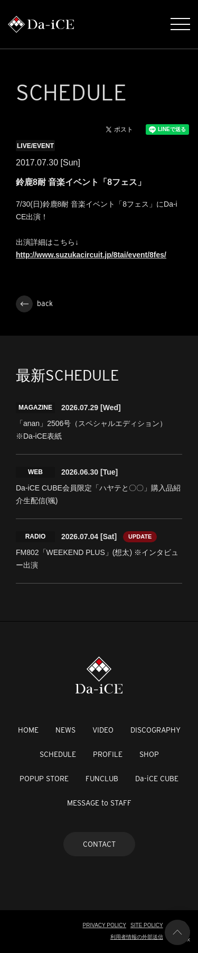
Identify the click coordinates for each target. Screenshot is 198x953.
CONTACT (99, 844)
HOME (28, 730)
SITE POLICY (146, 925)
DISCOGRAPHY (155, 730)
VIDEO (103, 730)
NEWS (65, 730)
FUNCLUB (102, 778)
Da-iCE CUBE (156, 778)
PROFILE (107, 754)
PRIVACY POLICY (104, 925)
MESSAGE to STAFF (99, 803)
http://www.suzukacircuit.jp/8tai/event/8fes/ (91, 255)
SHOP (149, 754)
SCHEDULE (58, 754)
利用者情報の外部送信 (136, 937)
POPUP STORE (44, 778)
